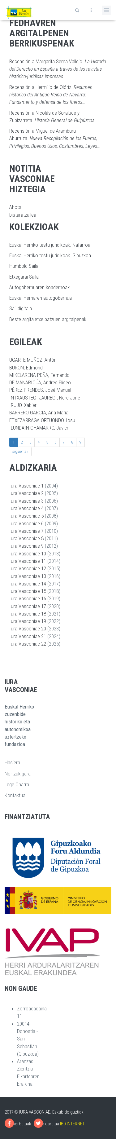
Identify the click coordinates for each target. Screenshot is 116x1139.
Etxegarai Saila (24, 277)
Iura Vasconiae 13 (27, 576)
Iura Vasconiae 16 (27, 598)
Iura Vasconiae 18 (27, 614)
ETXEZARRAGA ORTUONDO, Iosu (42, 420)
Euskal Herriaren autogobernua (40, 298)
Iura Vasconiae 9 (26, 546)
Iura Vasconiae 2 (26, 493)
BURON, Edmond (26, 367)
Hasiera (12, 762)
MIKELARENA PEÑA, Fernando (39, 375)
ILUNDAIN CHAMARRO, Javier (38, 428)
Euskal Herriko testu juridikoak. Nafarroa (49, 245)
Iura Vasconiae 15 (27, 591)
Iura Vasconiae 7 (26, 531)
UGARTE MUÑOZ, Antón (33, 360)
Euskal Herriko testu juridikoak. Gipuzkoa (50, 255)
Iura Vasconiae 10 (27, 553)
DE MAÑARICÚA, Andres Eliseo (40, 382)
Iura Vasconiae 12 (27, 568)
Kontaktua (15, 795)
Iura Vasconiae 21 (27, 636)
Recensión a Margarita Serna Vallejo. (57, 69)
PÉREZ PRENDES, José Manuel (40, 390)
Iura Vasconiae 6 (26, 523)
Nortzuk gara (18, 773)
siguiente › (20, 451)
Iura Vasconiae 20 (27, 628)
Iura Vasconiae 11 (27, 561)
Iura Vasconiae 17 (27, 606)
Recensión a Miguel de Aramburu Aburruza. (54, 138)
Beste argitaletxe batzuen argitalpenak (47, 319)
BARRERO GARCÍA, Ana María (38, 412)
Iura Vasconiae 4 (26, 508)
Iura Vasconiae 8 (26, 538)
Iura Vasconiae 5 (26, 516)
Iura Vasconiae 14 (27, 584)
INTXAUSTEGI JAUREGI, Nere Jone (44, 398)
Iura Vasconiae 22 (27, 644)
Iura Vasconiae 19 (27, 621)
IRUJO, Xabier (23, 405)
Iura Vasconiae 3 (26, 501)
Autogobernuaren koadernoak (39, 287)
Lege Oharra (17, 784)
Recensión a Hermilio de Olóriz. (50, 94)
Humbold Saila (23, 266)
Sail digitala (20, 308)
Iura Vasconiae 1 (26, 486)
